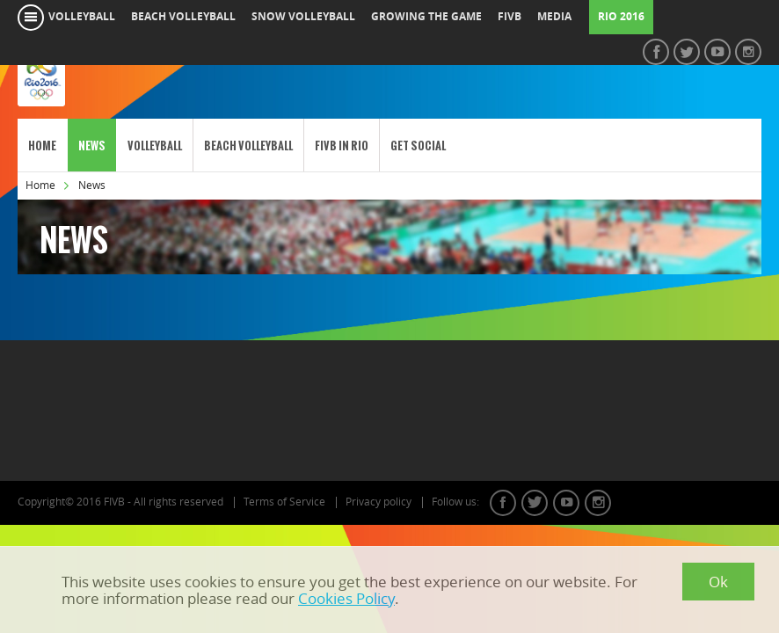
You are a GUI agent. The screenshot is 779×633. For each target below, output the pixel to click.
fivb (509, 17)
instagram (598, 503)
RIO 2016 (621, 17)
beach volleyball (183, 17)
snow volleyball (303, 17)
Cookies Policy (346, 598)
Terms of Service (284, 502)
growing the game (426, 17)
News (92, 145)
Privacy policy (378, 502)
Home (42, 145)
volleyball (81, 17)
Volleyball (154, 145)
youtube (566, 503)
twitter (534, 503)
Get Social (418, 145)
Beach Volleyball (248, 145)
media (554, 17)
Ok (718, 581)
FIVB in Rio (341, 145)
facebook (503, 503)
